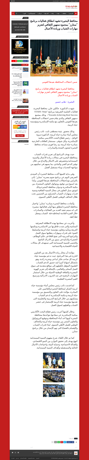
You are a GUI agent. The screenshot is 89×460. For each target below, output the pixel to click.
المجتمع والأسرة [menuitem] (32, 13)
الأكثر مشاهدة (24, 64)
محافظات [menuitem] (64, 13)
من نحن (72, 1)
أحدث (76, 447)
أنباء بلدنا (66, 458)
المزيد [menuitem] (24, 13)
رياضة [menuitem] (52, 13)
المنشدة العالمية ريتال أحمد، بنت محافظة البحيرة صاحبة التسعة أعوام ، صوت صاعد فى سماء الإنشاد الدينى (17, 92)
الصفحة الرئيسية (74, 17)
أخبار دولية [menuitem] (46, 13)
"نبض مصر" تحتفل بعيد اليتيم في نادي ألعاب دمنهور (17, 99)
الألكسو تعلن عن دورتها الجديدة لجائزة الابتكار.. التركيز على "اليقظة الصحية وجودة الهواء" (17, 83)
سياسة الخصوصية (63, 1)
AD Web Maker (54, 458)
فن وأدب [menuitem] (40, 13)
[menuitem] (76, 13)
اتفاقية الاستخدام (56, 1)
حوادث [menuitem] (58, 13)
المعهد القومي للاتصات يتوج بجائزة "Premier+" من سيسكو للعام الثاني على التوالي (17, 75)
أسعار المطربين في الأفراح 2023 (17, 68)
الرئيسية (76, 1)
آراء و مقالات (68, 17)
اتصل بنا (68, 1)
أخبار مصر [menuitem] (71, 13)
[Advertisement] (36, 7)
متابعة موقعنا (20, 135)
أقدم (32, 447)
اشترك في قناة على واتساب (20, 112)
